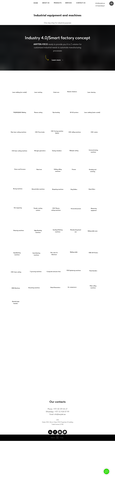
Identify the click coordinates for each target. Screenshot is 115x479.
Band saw (39, 169)
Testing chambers (57, 150)
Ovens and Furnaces (20, 169)
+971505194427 (100, 6)
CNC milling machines (75, 132)
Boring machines (17, 188)
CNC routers (94, 132)
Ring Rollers (74, 189)
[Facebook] (55, 444)
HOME (36, 3)
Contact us (80, 3)
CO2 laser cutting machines (19, 150)
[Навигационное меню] (111, 3)
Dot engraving (18, 207)
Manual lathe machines (38, 189)
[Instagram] (60, 444)
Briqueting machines (57, 189)
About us (45, 3)
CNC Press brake (40, 132)
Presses (74, 169)
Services (68, 3)
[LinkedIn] (50, 444)
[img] (109, 9)
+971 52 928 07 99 (61, 423)
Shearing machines (18, 230)
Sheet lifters (92, 189)
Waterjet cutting (74, 150)
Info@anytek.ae (100, 3)
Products (58, 3)
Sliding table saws (92, 231)
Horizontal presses (76, 208)
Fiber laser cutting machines (18, 132)
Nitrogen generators (40, 150)
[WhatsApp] (65, 444)
